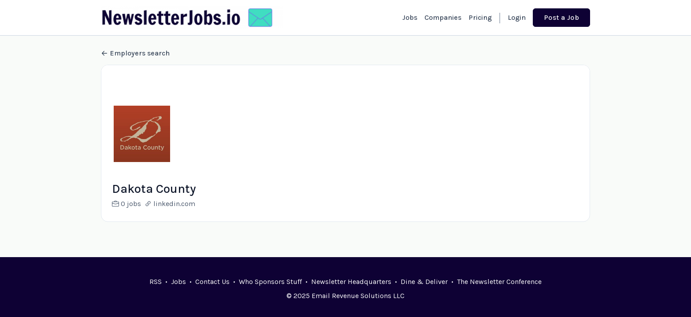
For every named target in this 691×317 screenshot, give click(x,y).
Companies (442, 17)
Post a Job (561, 17)
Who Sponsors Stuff (270, 281)
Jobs (409, 17)
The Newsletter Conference (499, 281)
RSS (155, 281)
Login (517, 17)
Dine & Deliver (424, 281)
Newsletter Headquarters (351, 281)
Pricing (480, 17)
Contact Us (212, 281)
